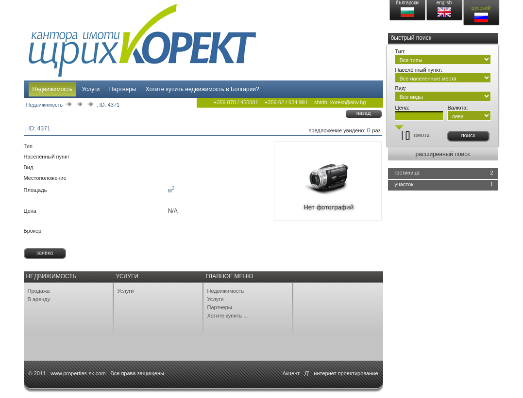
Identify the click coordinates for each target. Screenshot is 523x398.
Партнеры (122, 89)
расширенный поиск (442, 154)
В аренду (39, 299)
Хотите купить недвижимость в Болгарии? (202, 89)
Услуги (91, 89)
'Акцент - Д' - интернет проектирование (330, 373)
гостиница (407, 172)
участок (404, 184)
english (444, 2)
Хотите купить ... (227, 315)
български (407, 2)
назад (363, 113)
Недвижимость (53, 89)
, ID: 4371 (107, 105)
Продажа (39, 291)
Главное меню (229, 276)
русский (481, 8)
